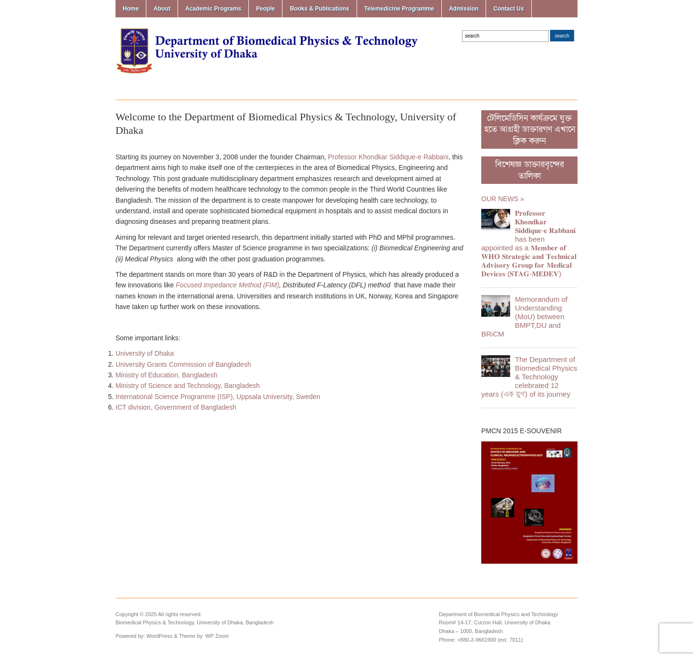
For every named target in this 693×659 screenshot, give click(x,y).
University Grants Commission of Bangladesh (183, 364)
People (265, 8)
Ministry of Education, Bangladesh (167, 375)
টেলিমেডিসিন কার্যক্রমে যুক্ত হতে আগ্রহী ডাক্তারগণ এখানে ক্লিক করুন (529, 129)
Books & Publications (319, 8)
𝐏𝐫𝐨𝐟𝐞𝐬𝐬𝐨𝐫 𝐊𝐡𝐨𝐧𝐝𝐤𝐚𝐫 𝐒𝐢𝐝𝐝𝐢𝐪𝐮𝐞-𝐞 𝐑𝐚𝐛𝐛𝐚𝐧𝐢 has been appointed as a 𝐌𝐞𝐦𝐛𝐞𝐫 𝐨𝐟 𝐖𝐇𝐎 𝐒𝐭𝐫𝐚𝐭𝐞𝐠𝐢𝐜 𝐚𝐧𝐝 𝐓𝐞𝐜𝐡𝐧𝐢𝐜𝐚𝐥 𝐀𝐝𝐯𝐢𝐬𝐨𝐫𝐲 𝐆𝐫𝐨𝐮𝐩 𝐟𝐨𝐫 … (529, 243)
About (162, 8)
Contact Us (508, 8)
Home (131, 8)
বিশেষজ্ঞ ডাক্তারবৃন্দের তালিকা (529, 170)
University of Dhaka (145, 353)
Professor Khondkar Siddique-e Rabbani (388, 157)
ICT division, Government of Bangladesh (176, 407)
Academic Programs (213, 8)
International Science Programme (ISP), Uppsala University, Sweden (218, 397)
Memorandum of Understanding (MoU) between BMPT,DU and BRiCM (524, 316)
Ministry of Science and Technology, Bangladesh (188, 385)
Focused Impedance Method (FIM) (227, 285)
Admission (463, 8)
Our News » (502, 199)
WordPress (159, 636)
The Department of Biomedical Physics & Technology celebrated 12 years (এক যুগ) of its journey (529, 376)
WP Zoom (217, 636)
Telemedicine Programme (399, 8)
